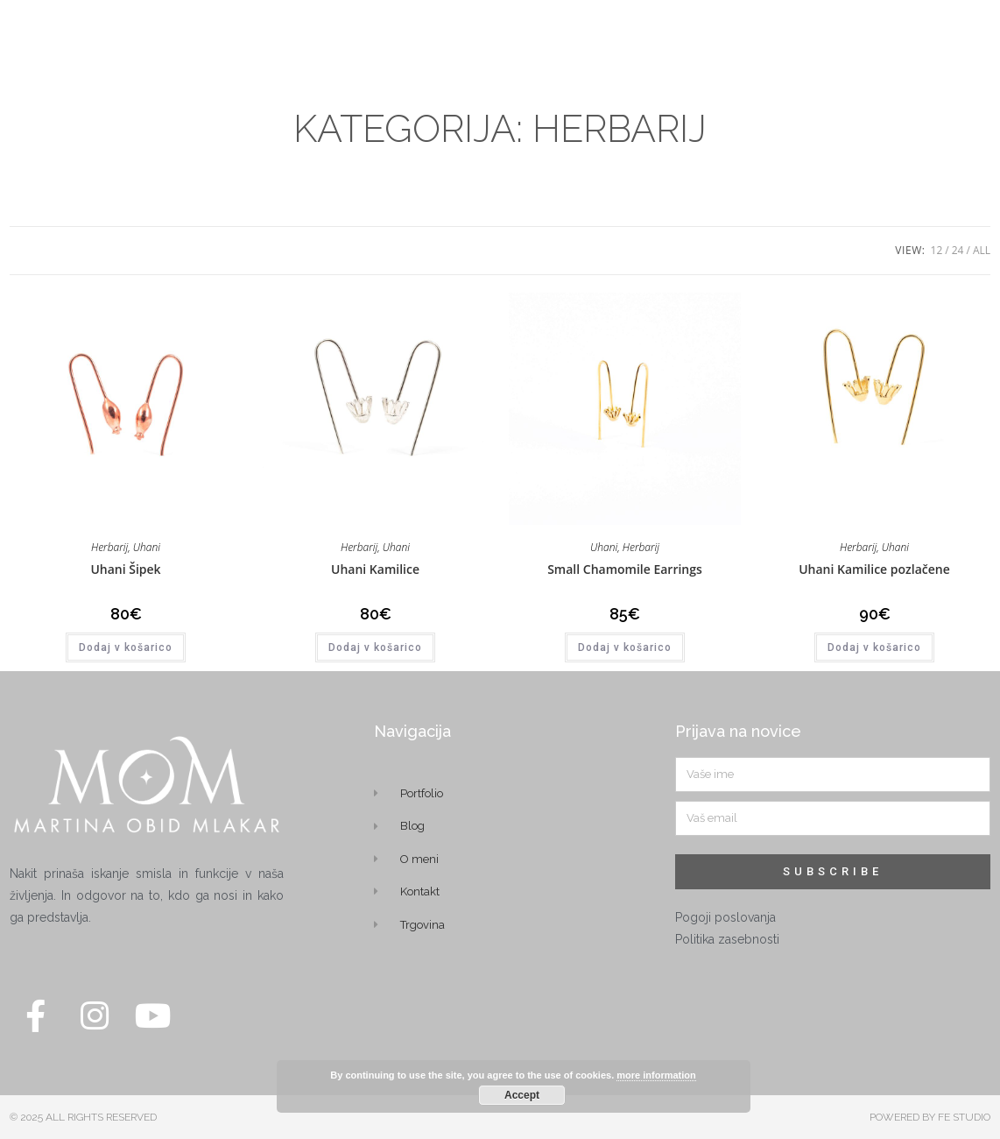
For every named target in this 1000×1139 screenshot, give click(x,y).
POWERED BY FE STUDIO (930, 1117)
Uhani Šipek (125, 569)
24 (958, 250)
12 (937, 250)
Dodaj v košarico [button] (126, 647)
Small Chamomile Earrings (624, 569)
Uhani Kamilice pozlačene (874, 569)
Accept (521, 1095)
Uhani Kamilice (375, 569)
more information (655, 1075)
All (981, 250)
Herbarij (109, 547)
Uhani (146, 547)
